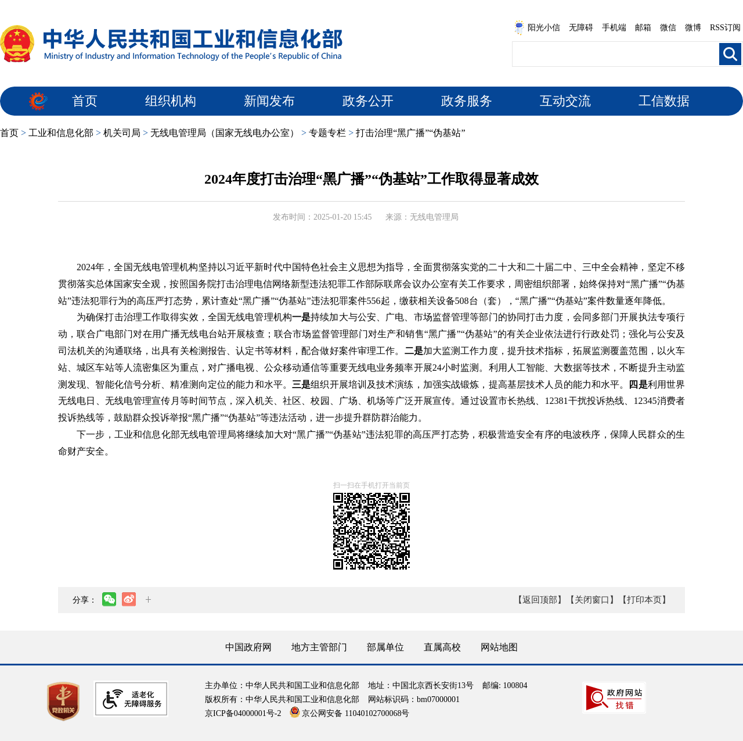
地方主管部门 (319, 647)
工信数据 (664, 101)
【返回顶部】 (540, 599)
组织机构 (170, 101)
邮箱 (643, 27)
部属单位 (385, 647)
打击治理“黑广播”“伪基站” (410, 133)
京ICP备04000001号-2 (243, 713)
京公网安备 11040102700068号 (349, 713)
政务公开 (368, 101)
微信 (668, 27)
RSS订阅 (725, 27)
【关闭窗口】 (592, 599)
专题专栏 (327, 133)
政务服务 (466, 101)
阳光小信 (537, 27)
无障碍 (581, 27)
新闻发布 (269, 101)
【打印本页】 (644, 599)
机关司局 (121, 133)
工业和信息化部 (60, 133)
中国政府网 (248, 647)
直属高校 (442, 647)
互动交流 (565, 101)
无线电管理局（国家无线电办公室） (224, 133)
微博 (693, 27)
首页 (85, 101)
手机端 (614, 27)
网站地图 (499, 647)
